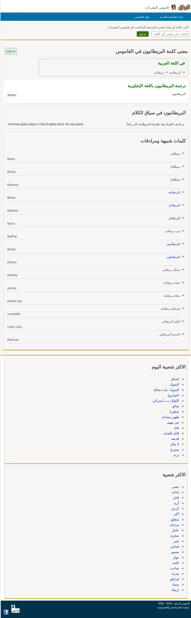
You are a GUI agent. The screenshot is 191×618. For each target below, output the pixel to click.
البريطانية (174, 192)
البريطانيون (173, 244)
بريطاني (175, 153)
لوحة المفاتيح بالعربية (170, 16)
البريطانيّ (174, 205)
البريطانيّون (173, 256)
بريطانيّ (175, 166)
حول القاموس (141, 16)
